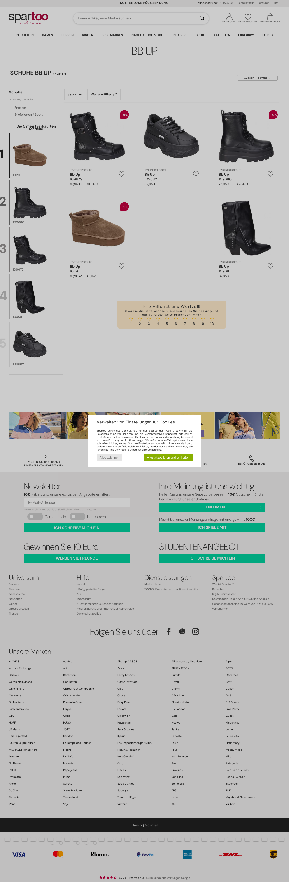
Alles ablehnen (109, 457)
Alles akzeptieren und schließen (168, 457)
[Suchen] (202, 18)
